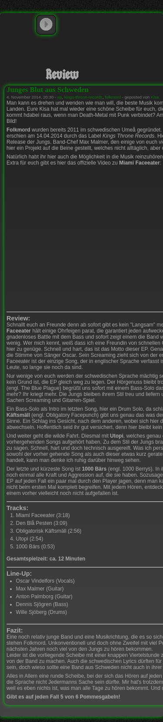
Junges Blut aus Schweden (48, 90)
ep (59, 97)
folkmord (113, 97)
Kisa (155, 97)
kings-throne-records (83, 97)
